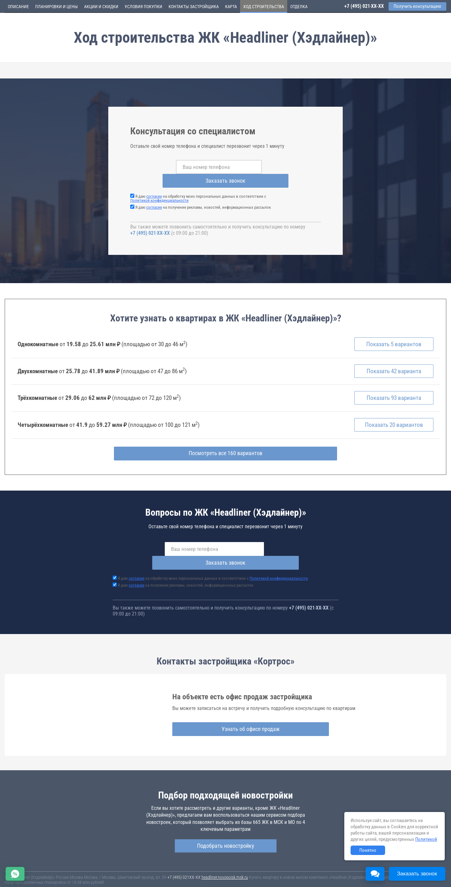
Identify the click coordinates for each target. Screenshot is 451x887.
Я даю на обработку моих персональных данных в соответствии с (198, 184)
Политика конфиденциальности (148, 878)
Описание (18, 6)
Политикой (426, 839)
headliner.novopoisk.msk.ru (224, 851)
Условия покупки (143, 6)
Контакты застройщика (194, 6)
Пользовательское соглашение (262, 874)
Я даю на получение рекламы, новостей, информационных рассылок (203, 193)
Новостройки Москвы (82, 868)
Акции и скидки (101, 6)
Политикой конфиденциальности (159, 186)
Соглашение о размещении (315, 874)
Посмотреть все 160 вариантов (225, 441)
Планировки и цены (56, 6)
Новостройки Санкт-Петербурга (33, 868)
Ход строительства (263, 6)
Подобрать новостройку (225, 819)
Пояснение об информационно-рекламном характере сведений (61, 878)
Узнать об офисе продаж (223, 703)
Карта (231, 6)
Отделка (299, 6)
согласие (154, 182)
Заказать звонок (276, 167)
